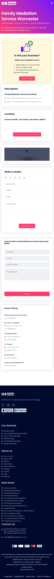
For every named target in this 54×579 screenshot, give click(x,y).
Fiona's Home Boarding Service (14, 362)
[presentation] (19, 139)
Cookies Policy (19, 576)
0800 (43, 28)
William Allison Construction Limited (15, 315)
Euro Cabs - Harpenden (11, 323)
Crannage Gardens (10, 333)
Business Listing (9, 470)
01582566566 (11, 329)
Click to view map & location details (27, 134)
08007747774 (12, 350)
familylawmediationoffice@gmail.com (15, 30)
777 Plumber (8, 344)
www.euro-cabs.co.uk (14, 326)
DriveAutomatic (9, 355)
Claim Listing (27, 78)
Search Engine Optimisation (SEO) (15, 472)
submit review (27, 226)
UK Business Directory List (12, 551)
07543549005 (11, 366)
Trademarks (8, 576)
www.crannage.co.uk (14, 337)
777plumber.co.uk (13, 347)
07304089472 (11, 318)
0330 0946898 (12, 358)
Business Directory (10, 518)
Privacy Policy (30, 576)
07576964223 (11, 340)
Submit (27, 294)
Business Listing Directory (12, 520)
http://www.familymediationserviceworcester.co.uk (20, 28)
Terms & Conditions (43, 576)
